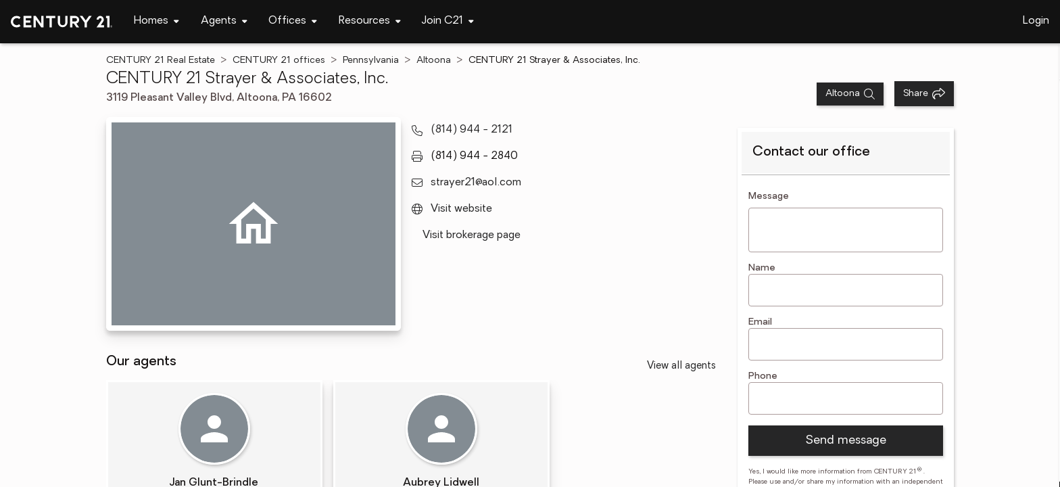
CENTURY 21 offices (279, 60)
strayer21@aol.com (476, 182)
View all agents (681, 366)
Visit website (461, 209)
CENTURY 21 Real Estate (160, 60)
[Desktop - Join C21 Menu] (448, 21)
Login (1036, 21)
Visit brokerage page (472, 235)
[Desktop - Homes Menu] (156, 21)
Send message (845, 440)
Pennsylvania (371, 60)
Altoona (433, 60)
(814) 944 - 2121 (471, 129)
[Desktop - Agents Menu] (224, 21)
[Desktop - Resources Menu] (370, 21)
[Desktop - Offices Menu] (292, 21)
